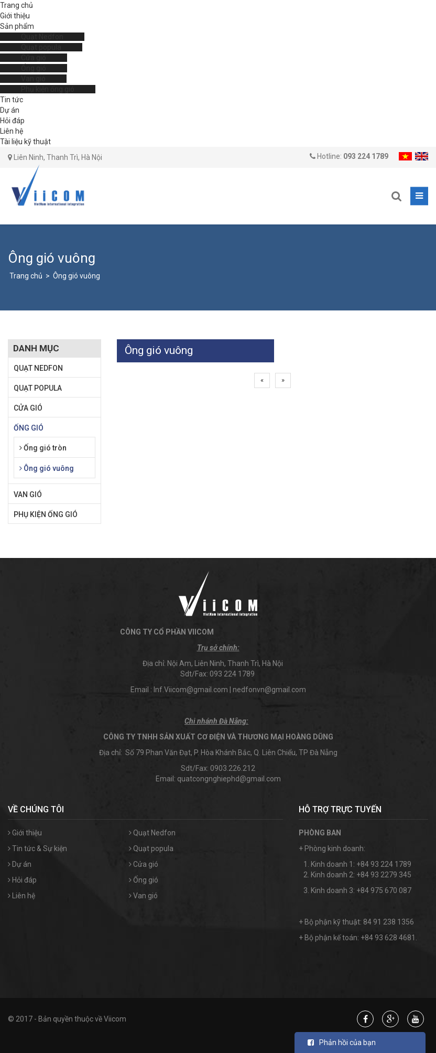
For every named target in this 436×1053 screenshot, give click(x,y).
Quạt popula (41, 47)
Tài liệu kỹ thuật (25, 141)
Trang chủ (16, 5)
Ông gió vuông (76, 276)
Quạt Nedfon (42, 37)
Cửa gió (33, 57)
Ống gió (33, 68)
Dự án (9, 110)
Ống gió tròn (43, 448)
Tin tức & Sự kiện (37, 848)
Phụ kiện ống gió (47, 89)
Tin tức (11, 99)
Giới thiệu (15, 16)
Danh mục (36, 348)
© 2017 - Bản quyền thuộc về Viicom (67, 1019)
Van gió (33, 78)
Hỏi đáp (12, 120)
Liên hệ (11, 131)
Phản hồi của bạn (342, 1042)
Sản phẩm (17, 26)
